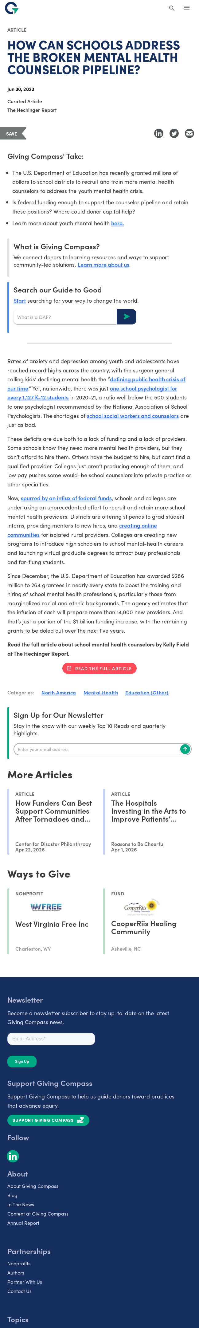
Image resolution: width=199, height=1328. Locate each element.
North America (58, 692)
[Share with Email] (189, 133)
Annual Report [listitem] (23, 1222)
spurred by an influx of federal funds (66, 498)
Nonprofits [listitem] (18, 1263)
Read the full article (103, 668)
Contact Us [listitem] (19, 1290)
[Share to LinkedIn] (158, 133)
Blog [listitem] (12, 1195)
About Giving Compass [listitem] (32, 1185)
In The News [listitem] (20, 1204)
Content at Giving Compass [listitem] (37, 1213)
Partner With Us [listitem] (24, 1281)
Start (20, 300)
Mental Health (101, 692)
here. (117, 223)
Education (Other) (147, 692)
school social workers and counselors (133, 415)
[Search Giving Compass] (172, 8)
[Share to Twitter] (174, 133)
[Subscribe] (185, 749)
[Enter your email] (103, 749)
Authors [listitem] (15, 1272)
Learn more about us (103, 264)
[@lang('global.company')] (11, 8)
